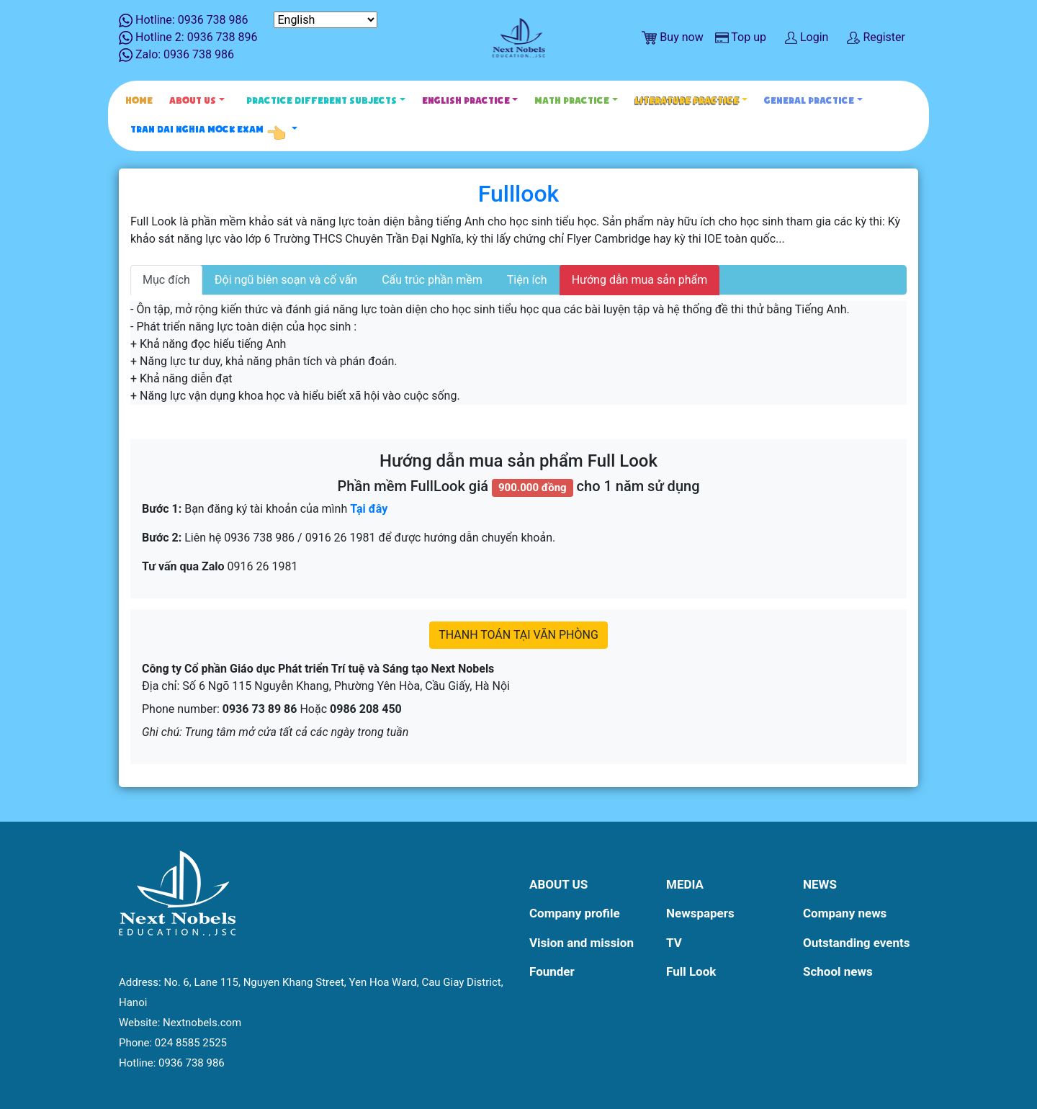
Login (806, 37)
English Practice (466, 100)
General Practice (809, 100)
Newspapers (700, 913)
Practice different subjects (321, 100)
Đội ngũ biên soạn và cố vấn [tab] (286, 280)
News (820, 884)
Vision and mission (581, 942)
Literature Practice (686, 100)
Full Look (691, 971)
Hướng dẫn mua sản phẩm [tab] (640, 280)
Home (139, 100)
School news (838, 971)
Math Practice (571, 100)
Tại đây (368, 509)
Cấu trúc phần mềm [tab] (432, 280)
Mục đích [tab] (166, 280)
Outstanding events (856, 942)
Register (876, 37)
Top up (740, 37)
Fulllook (519, 193)
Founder (552, 971)
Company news (844, 913)
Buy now (672, 37)
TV (674, 942)
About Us (192, 100)
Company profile (574, 913)
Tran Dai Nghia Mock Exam (209, 130)
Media (685, 884)
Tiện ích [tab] (527, 280)
